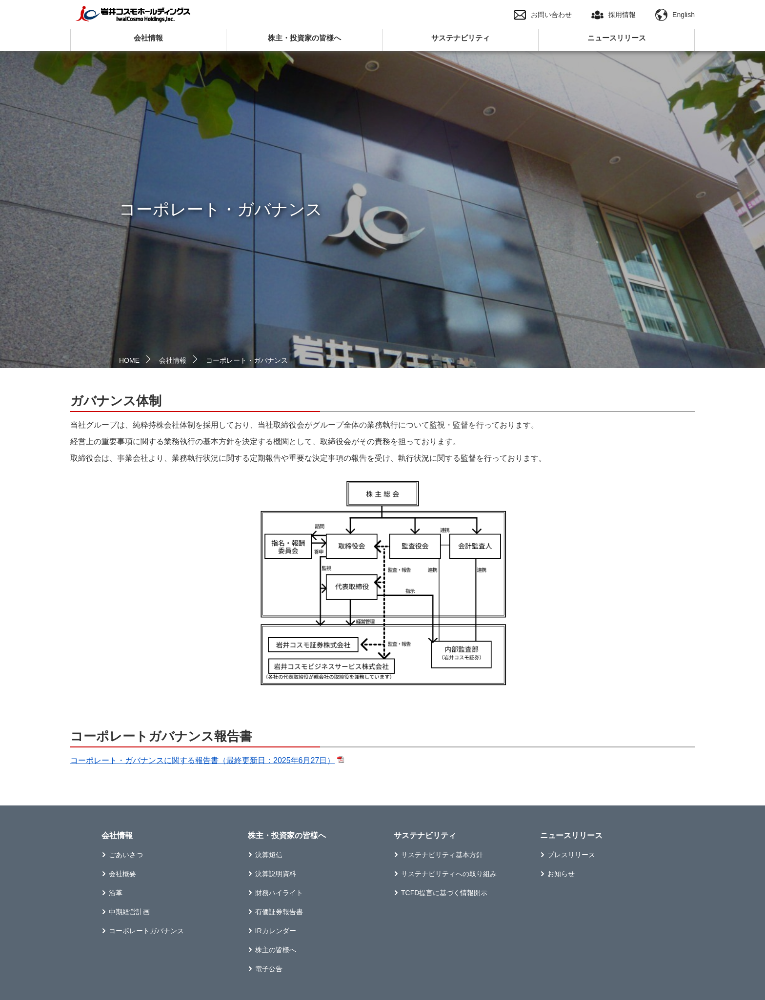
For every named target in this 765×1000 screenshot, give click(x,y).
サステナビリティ (460, 38)
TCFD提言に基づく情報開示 (444, 893)
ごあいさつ (126, 855)
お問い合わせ (543, 15)
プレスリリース (571, 855)
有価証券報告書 (279, 912)
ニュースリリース (616, 38)
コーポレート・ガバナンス (247, 360)
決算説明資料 (275, 874)
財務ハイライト (279, 893)
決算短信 (268, 855)
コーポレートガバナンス (146, 931)
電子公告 (268, 969)
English (675, 15)
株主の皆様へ (275, 950)
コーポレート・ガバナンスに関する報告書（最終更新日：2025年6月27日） (202, 760)
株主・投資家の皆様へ (304, 38)
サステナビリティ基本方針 (442, 855)
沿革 (115, 893)
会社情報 (148, 38)
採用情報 (613, 15)
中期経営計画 (129, 912)
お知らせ (561, 874)
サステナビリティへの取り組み (449, 874)
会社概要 (122, 874)
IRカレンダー (275, 931)
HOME (129, 360)
